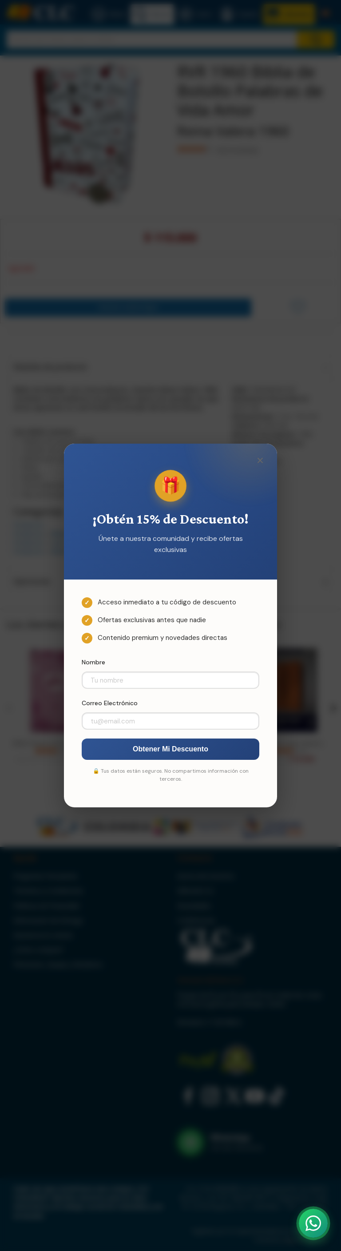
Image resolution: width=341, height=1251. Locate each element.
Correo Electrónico (110, 703)
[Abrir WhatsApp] (313, 1223)
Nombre (93, 662)
